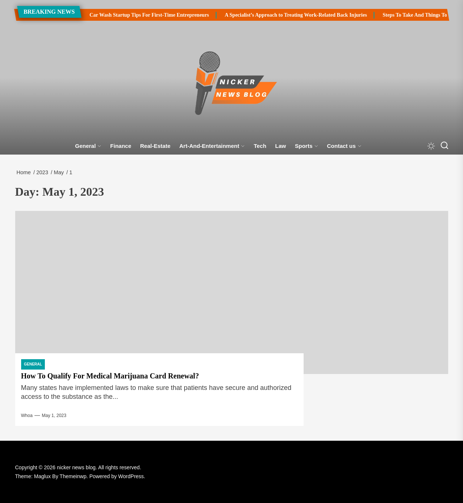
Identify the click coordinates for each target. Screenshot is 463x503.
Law (280, 146)
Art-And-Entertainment (212, 146)
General (88, 146)
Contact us (344, 146)
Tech (260, 146)
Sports (306, 146)
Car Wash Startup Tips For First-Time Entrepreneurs (132, 15)
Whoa (27, 415)
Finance (120, 146)
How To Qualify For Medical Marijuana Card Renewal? (110, 376)
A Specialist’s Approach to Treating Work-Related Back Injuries (279, 15)
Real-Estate (155, 146)
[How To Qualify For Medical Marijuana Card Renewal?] (231, 292)
